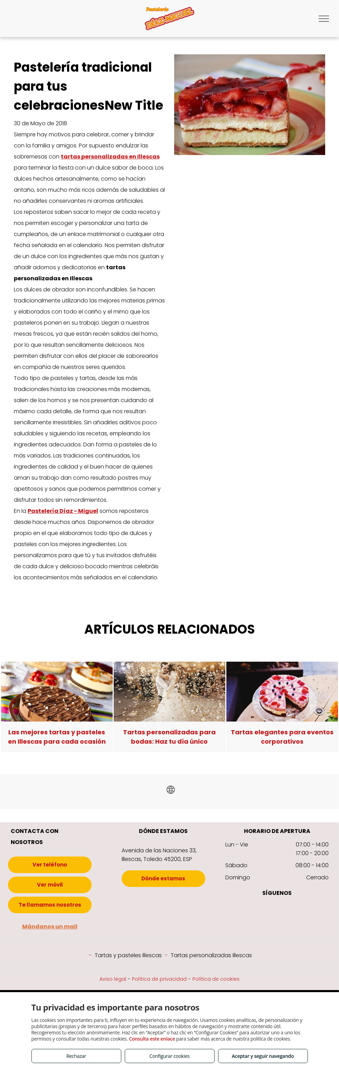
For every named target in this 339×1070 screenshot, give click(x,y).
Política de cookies (215, 979)
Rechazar (76, 1056)
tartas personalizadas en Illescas (110, 157)
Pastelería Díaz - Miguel (63, 511)
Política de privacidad (159, 979)
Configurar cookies (169, 1056)
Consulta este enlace (152, 1038)
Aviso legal (113, 979)
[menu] (324, 19)
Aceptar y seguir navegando (263, 1056)
